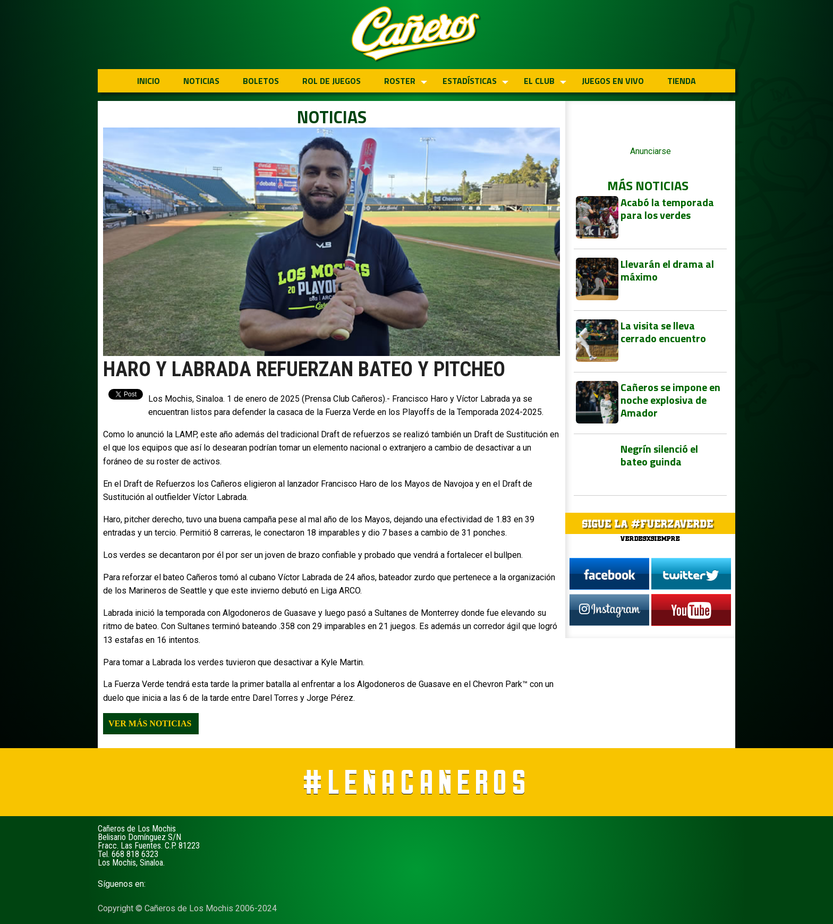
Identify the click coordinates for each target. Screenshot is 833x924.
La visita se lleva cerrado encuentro (663, 331)
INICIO (148, 80)
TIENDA (681, 80)
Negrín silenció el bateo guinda (659, 455)
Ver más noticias (149, 723)
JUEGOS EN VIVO (613, 80)
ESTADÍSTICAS (470, 80)
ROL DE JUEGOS (331, 80)
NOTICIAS (201, 80)
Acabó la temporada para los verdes (667, 208)
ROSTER (399, 80)
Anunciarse (650, 151)
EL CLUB (539, 80)
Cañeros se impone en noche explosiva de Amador (670, 400)
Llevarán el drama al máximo (667, 270)
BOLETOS (261, 80)
